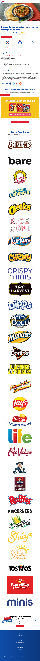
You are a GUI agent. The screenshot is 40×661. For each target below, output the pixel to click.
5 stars (34, 48)
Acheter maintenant (7, 36)
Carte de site (20, 638)
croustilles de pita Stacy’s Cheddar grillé (13, 55)
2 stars (31, 48)
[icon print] (20, 83)
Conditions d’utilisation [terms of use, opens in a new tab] (19, 644)
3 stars (32, 48)
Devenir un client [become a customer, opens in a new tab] (19, 651)
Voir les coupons (5, 94)
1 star (30, 48)
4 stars (33, 48)
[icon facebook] (10, 83)
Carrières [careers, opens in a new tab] (18, 649)
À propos (20, 633)
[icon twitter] (13, 83)
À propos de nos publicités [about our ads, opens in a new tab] (19, 646)
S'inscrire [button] (20, 626)
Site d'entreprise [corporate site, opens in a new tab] (19, 647)
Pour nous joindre (20, 635)
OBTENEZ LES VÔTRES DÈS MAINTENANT (20, 122)
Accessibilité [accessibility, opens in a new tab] (18, 640)
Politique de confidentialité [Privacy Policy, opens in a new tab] (19, 642)
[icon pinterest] (17, 83)
